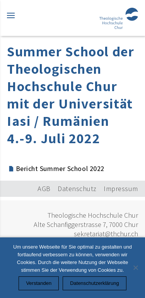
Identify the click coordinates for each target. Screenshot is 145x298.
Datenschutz (77, 188)
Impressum (121, 188)
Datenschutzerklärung (94, 283)
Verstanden (38, 283)
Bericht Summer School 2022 (60, 168)
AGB (44, 188)
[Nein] (135, 267)
